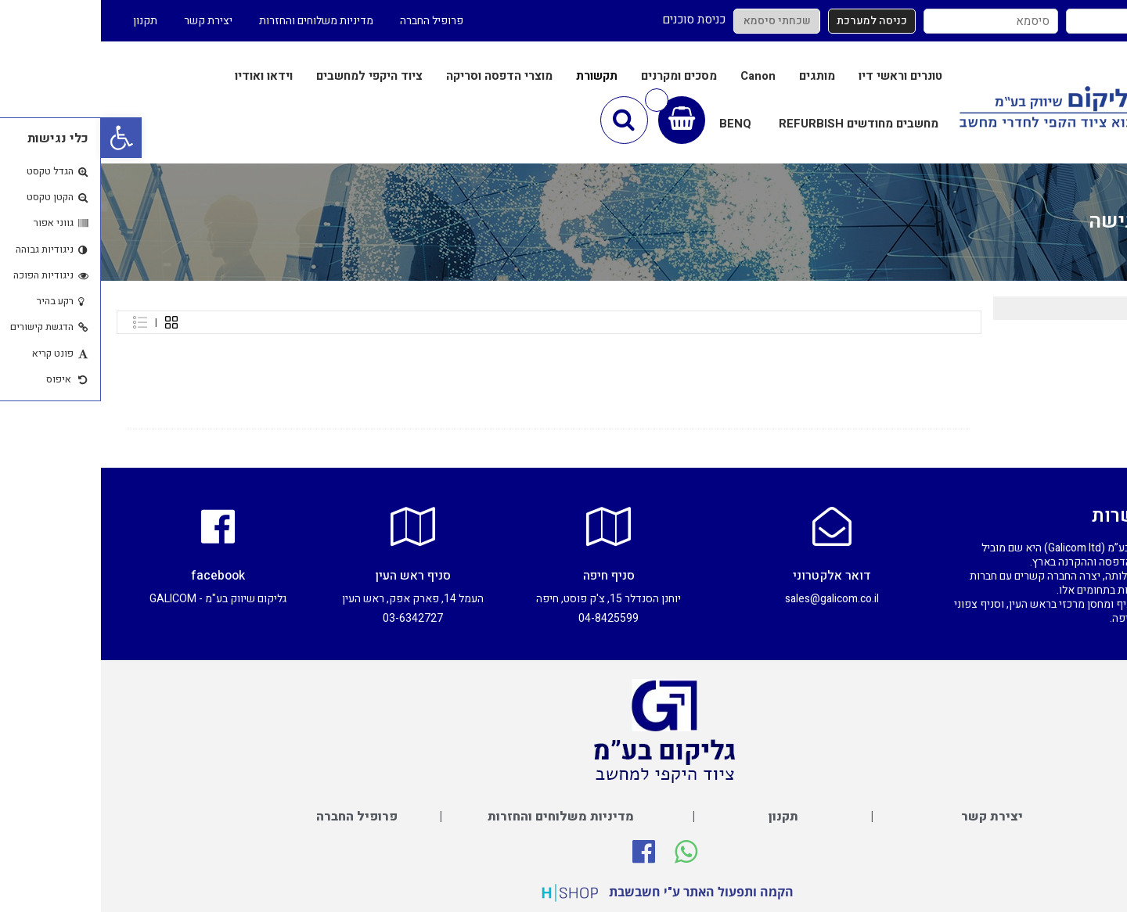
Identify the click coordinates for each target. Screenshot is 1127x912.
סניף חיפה (508, 575)
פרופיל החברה (330, 21)
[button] (20, 137)
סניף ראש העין (312, 575)
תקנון (44, 21)
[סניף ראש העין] (312, 526)
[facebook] (116, 526)
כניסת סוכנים (593, 19)
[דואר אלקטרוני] (731, 526)
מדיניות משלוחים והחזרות (215, 21)
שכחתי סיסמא (676, 21)
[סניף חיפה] (507, 526)
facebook (117, 575)
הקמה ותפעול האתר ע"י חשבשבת (600, 892)
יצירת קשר (107, 21)
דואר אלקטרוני (731, 575)
